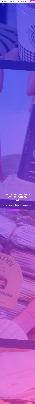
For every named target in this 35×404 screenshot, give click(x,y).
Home (2, 1)
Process (18, 1)
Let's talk (23, 210)
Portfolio (5, 1)
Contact (22, 1)
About (14, 1)
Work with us (12, 210)
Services (10, 1)
